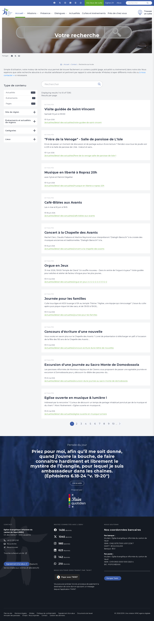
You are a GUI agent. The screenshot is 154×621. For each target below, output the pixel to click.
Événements (20, 98)
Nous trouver (12, 547)
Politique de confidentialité (46, 613)
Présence (45, 13)
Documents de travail (85, 613)
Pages (20, 103)
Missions (31, 13)
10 (113, 423)
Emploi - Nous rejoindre (30, 615)
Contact (44, 615)
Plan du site (8, 613)
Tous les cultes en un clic (14, 553)
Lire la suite (77, 483)
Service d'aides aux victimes (15, 568)
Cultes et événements (94, 13)
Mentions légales (21, 613)
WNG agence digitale (142, 613)
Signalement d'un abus (15, 564)
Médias (31, 613)
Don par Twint (112, 578)
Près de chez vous (117, 13)
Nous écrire (11, 544)
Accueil (19, 13)
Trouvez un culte (144, 12)
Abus (119, 3)
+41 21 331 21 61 (13, 540)
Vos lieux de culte (94, 3)
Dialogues (59, 13)
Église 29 (109, 3)
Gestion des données (57, 615)
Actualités (74, 13)
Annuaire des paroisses (12, 615)
